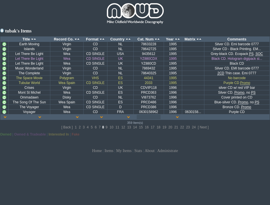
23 (188, 127)
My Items (124, 151)
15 (141, 127)
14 (135, 127)
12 (123, 127)
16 (147, 127)
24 (194, 127)
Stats (138, 151)
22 (182, 127)
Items (109, 151)
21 (176, 127)
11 (117, 127)
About (150, 151)
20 (170, 127)
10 (111, 127)
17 (152, 127)
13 (129, 127)
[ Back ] (67, 127)
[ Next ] (203, 127)
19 (164, 127)
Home (97, 151)
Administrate (167, 151)
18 (158, 127)
